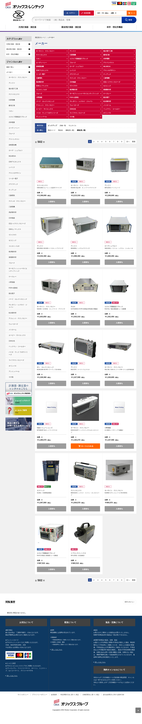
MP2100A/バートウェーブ (112, 187)
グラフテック (74, 74)
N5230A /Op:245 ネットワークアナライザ (83, 187)
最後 (133, 141)
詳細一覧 (63, 125)
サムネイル (72, 125)
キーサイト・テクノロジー (45, 51)
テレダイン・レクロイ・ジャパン (81, 101)
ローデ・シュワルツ (76, 66)
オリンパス (107, 113)
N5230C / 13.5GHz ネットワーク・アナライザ (51, 309)
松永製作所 (107, 101)
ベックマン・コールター (111, 109)
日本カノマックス (42, 86)
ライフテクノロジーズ (77, 113)
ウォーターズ (74, 105)
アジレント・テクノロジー (45, 105)
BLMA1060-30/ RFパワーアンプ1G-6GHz (49, 369)
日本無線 (73, 82)
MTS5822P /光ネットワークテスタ (47, 430)
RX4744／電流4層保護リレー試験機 (115, 309)
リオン (38, 59)
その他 (72, 117)
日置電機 (73, 55)
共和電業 (106, 59)
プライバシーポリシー (39, 694)
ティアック (107, 74)
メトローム (107, 105)
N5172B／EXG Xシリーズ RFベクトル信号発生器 (119, 369)
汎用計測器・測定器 (27, 27)
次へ (128, 141)
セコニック (107, 86)
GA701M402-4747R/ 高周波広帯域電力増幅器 (84, 309)
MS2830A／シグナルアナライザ (80, 248)
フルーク (73, 62)
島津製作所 (73, 89)
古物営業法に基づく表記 (90, 694)
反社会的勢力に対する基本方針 (113, 694)
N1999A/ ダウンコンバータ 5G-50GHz (116, 493)
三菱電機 (106, 78)
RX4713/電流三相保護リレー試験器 (47, 555)
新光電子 (106, 97)
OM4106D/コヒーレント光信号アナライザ (49, 187)
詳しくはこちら (12, 676)
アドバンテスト (108, 62)
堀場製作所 (107, 89)
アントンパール (41, 117)
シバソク (73, 70)
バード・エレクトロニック (45, 101)
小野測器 (39, 97)
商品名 (60, 130)
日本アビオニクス (42, 70)
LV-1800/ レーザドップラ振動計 (114, 430)
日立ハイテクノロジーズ (111, 82)
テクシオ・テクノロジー (78, 78)
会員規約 (54, 694)
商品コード (52, 130)
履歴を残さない (130, 602)
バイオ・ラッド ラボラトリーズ (47, 113)
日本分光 (73, 109)
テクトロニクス (41, 55)
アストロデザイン (109, 70)
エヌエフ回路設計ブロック (79, 59)
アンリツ (73, 51)
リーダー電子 (40, 74)
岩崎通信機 (40, 66)
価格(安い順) (70, 130)
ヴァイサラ (73, 86)
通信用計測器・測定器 (71, 27)
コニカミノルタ (41, 89)
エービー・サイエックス (44, 109)
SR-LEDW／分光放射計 (78, 555)
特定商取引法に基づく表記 (70, 694)
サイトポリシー (23, 694)
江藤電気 (39, 78)
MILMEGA (107, 66)
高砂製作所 (40, 82)
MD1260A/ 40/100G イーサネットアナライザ (50, 248)
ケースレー (107, 93)
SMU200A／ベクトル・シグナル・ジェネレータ (119, 248)
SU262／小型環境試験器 (44, 493)
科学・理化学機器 (115, 27)
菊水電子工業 (108, 51)
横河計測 (106, 55)
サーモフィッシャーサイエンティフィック (84, 93)
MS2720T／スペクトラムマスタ (80, 369)
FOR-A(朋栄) (74, 97)
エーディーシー (41, 62)
